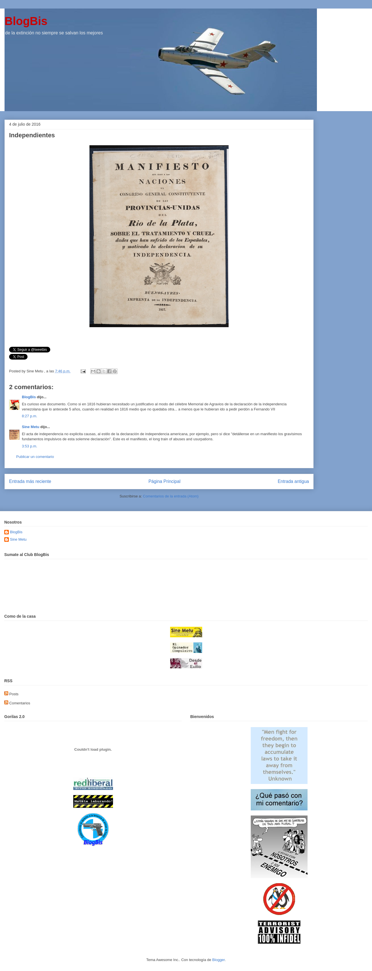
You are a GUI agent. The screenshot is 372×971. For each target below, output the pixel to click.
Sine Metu (30, 427)
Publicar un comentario (35, 457)
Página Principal (165, 481)
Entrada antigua (293, 481)
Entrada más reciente (30, 481)
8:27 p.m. (29, 416)
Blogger (218, 960)
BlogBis (26, 21)
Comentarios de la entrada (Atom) (170, 496)
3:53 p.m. (29, 446)
